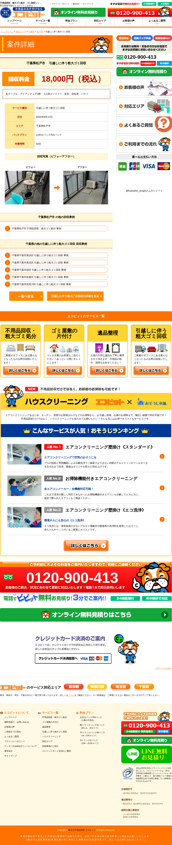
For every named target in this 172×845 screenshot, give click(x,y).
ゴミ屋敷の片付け (50, 722)
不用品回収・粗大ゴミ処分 (54, 717)
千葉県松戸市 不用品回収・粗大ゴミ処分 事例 (36, 228)
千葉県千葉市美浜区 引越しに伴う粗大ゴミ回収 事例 (40, 255)
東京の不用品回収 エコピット (81, 830)
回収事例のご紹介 (50, 746)
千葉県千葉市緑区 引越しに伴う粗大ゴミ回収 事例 (39, 269)
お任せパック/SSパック (97, 719)
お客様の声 (128, 22)
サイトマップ (88, 4)
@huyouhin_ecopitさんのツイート (144, 190)
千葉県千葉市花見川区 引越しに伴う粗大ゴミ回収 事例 (41, 284)
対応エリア (100, 22)
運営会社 (76, 4)
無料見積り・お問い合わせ (16, 722)
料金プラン (71, 22)
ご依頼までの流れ (12, 732)
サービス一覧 (43, 22)
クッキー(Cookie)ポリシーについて (20, 746)
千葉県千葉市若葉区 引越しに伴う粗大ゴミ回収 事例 (40, 277)
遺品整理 (46, 727)
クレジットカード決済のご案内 (56, 751)
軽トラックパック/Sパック (97, 726)
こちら (71, 695)
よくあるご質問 (157, 22)
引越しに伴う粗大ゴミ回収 (54, 732)
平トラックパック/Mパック (97, 734)
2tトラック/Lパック (97, 742)
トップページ (14, 22)
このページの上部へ (163, 668)
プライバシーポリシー (60, 4)
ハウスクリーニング (51, 736)
